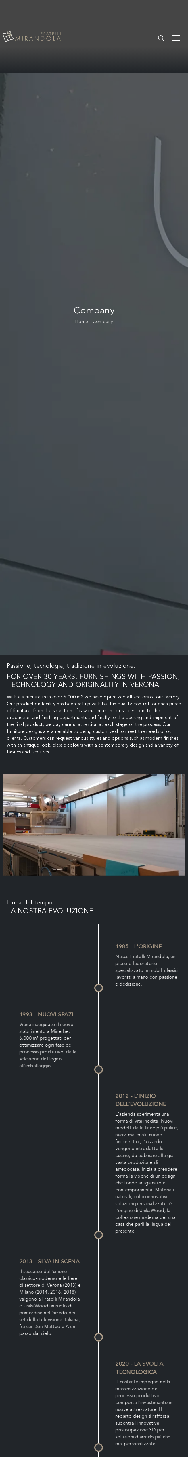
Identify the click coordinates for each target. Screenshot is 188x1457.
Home (81, 322)
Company (103, 322)
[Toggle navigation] (176, 38)
